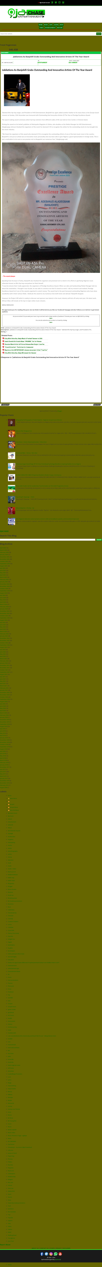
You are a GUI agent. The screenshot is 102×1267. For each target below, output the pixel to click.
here (50, 318)
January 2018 (4, 765)
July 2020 (2, 704)
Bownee (10, 892)
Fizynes (10, 983)
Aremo (10, 845)
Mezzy (10, 1091)
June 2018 (3, 753)
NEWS (61, 24)
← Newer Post (5, 405)
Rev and (10, 1182)
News (9, 1138)
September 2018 (5, 747)
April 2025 (3, 575)
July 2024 (2, 595)
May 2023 (3, 627)
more (9, 1112)
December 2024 (4, 584)
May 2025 (3, 573)
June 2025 (3, 570)
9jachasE (57, 1259)
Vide (9, 1223)
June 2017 (3, 771)
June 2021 (3, 679)
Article (10, 848)
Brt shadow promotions (15, 901)
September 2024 (5, 591)
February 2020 (4, 715)
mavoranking (12, 1086)
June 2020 (3, 706)
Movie (10, 1115)
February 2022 (4, 661)
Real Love (11, 1171)
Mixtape (10, 1097)
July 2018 (2, 751)
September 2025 (5, 563)
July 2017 (2, 769)
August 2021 (3, 674)
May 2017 (3, 774)
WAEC (9, 1232)
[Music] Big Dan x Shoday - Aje (25, 508)
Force (9, 989)
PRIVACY (58, 1248)
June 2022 (3, 652)
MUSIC (46, 24)
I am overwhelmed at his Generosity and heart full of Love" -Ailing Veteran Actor (32, 1036)
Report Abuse (5, 1245)
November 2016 (4, 783)
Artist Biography (13, 851)
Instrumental (12, 1045)
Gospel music (12, 1006)
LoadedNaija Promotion (15, 1074)
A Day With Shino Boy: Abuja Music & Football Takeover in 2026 (23, 339)
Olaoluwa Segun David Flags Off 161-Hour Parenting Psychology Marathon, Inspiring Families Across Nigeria (48, 464)
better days (11, 880)
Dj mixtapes (11, 951)
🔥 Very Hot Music (13, 810)
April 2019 (3, 735)
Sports (10, 1197)
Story (9, 1200)
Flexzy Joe (11, 986)
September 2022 (5, 645)
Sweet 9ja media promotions (16, 1203)
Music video (11, 1132)
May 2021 (3, 681)
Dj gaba (10, 948)
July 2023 (2, 622)
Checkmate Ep (12, 913)
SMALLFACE (11, 1191)
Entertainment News (14, 971)
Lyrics (9, 1080)
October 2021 (4, 670)
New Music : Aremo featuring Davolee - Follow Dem (31, 442)
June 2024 (3, 597)
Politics (10, 1162)
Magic (9, 1083)
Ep (8, 974)
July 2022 (2, 649)
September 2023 (5, 618)
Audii (9, 863)
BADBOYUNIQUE (13, 875)
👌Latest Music (12, 798)
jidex (9, 1056)
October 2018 (4, 744)
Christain (10, 916)
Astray (10, 857)
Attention (10, 860)
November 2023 (4, 613)
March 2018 (3, 760)
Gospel (10, 1003)
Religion (10, 1179)
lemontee (11, 1071)
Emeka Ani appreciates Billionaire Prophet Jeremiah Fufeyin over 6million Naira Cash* (33, 962)
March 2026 (3, 550)
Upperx (10, 1220)
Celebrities (11, 910)
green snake (12, 1009)
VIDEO (41, 27)
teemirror (11, 1209)
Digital (10, 942)
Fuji (9, 995)
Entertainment (4, 52)
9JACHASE (4, 531)
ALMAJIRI (10, 833)
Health (10, 1018)
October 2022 (4, 643)
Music (9, 795)
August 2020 (3, 701)
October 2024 (4, 588)
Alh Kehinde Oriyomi (14, 831)
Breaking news (12, 898)
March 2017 (3, 776)
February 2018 (4, 762)
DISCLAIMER (66, 1248)
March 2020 (3, 713)
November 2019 (4, 722)
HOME (41, 24)
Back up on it (12, 872)
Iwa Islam (11, 1053)
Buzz (9, 907)
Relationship (12, 1176)
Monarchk (11, 1103)
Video (9, 1226)
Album (10, 828)
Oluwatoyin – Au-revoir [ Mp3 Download (20, 1147)
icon (9, 1042)
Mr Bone (10, 1118)
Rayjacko (10, 1168)
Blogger (59, 411)
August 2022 (3, 647)
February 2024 (4, 607)
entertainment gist (13, 968)
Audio (9, 866)
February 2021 (4, 688)
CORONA (10, 927)
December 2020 (4, 692)
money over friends (14, 1109)
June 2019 (3, 731)
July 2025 (2, 568)
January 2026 (4, 554)
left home (11, 1068)
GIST (51, 24)
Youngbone (11, 1238)
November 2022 (4, 640)
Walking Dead (12, 1235)
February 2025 (4, 579)
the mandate (12, 1212)
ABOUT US (35, 1248)
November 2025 (4, 559)
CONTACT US (44, 1248)
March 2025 (3, 577)
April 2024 (3, 602)
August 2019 (3, 726)
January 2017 (4, 778)
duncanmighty (12, 957)
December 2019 (4, 719)
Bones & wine (12, 889)
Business (11, 904)
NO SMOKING (12, 1141)
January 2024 (4, 609)
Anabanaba (11, 836)
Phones (10, 1159)
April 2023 (3, 629)
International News (13, 1047)
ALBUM (56, 24)
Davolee (10, 936)
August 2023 (3, 620)
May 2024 (3, 600)
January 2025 (4, 582)
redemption (11, 1173)
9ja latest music (12, 813)
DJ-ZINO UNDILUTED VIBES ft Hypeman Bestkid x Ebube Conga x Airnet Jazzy (38, 475)
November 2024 (4, 586)
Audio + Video (12, 869)
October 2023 (4, 616)
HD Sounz (11, 1015)
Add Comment (73, 63)
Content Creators (13, 921)
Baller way (11, 877)
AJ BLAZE (10, 825)
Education (11, 960)
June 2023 (3, 625)
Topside (10, 1218)
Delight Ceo (11, 939)
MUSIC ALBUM (12, 1130)
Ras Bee (10, 1165)
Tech (9, 1206)
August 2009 (3, 787)
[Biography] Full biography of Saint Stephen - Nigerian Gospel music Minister (39, 420)
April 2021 (3, 683)
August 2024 (3, 593)
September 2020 (5, 699)
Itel (9, 1050)
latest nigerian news (14, 1065)
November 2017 (4, 767)
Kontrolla (10, 1062)
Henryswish (11, 1021)
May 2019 (3, 733)
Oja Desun (11, 1144)
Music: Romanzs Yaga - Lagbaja (17, 1135)
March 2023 (3, 631)
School (10, 1185)
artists (10, 854)
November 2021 (4, 668)
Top (9, 1215)
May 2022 (3, 654)
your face (11, 1241)
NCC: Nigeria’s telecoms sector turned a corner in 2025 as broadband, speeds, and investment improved (47, 519)
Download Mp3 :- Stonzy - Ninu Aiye (26, 453)
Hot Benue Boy (12, 1027)
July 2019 (2, 729)
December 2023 (4, 611)
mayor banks (12, 1089)
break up (10, 895)
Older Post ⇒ (97, 405)
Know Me (11, 1059)
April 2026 (3, 548)
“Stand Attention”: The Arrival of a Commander (19, 347)
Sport (9, 1194)
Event (9, 977)
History (10, 1024)
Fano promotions (13, 980)
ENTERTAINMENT (50, 27)
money (10, 1106)
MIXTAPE (60, 27)
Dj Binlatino (11, 945)
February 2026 (4, 552)
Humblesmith (12, 1033)
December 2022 (4, 638)
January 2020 (4, 717)
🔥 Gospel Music (13, 807)
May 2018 (3, 756)
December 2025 (4, 557)
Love (9, 1077)
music (9, 1124)
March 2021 (3, 686)
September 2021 (5, 672)
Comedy (10, 919)
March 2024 (3, 604)
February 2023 (4, 634)
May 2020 (3, 708)
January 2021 (4, 690)
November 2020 (4, 695)
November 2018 (4, 742)
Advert (10, 819)
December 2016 (4, 781)
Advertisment (12, 822)
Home (10, 1265)
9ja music (11, 816)
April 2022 (3, 656)
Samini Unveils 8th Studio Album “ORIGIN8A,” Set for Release (23, 341)
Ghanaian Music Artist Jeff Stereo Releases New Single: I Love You (24, 344)
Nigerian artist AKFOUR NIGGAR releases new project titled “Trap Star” (26, 350)
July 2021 (2, 677)
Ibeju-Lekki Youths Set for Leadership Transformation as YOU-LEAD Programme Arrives (42, 486)
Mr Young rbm (12, 1121)
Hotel (9, 1030)
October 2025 (4, 561)
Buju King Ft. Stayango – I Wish (25, 497)
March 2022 (3, 658)
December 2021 (4, 665)
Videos (10, 1229)
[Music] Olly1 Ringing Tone (24, 431)
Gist (9, 1001)
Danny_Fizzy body (13, 933)
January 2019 (4, 738)
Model (10, 1100)
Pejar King (11, 1156)
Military (10, 1094)
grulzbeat (11, 1012)
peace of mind (12, 1153)
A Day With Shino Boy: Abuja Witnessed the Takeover (20, 353)
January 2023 (4, 636)
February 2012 (4, 785)
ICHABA (10, 1039)
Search (99, 33)
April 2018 (3, 758)
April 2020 (3, 710)
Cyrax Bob (11, 930)
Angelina (10, 839)
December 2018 (4, 740)
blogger (10, 886)
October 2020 (4, 697)
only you (10, 1150)
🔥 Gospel (11, 804)
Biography (11, 883)
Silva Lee (10, 1188)
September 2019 (5, 724)
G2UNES (10, 998)
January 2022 (4, 663)
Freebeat (10, 992)
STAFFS (52, 1248)
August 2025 (3, 566)
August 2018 (3, 749)
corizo (10, 924)
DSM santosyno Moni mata (16, 954)
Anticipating (11, 842)
